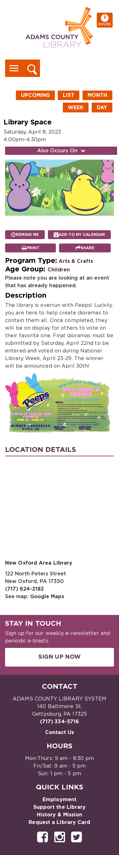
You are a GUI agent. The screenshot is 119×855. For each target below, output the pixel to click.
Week (75, 107)
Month (97, 95)
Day (102, 107)
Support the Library (59, 807)
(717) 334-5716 (59, 721)
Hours (105, 20)
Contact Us (59, 732)
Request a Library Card (59, 822)
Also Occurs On (62, 150)
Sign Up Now (59, 657)
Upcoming (35, 95)
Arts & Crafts (76, 261)
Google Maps (47, 596)
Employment (59, 799)
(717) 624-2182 (24, 589)
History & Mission (60, 814)
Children (59, 269)
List (68, 95)
